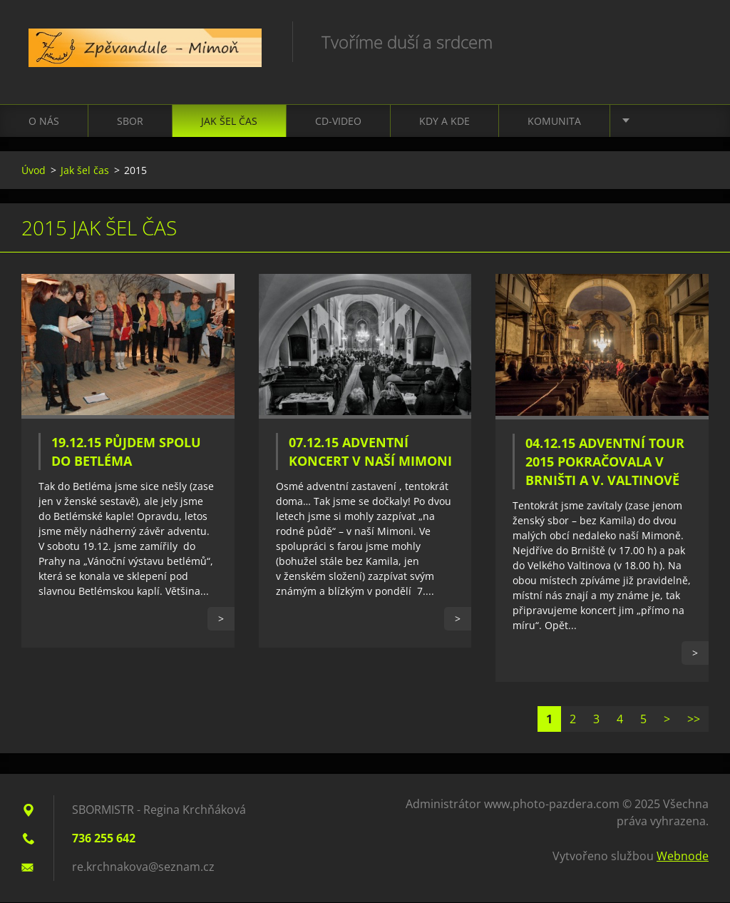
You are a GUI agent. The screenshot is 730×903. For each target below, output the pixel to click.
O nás (44, 121)
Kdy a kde (444, 121)
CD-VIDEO (338, 121)
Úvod (33, 171)
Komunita (554, 121)
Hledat (692, 41)
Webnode (683, 856)
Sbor (130, 121)
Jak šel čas (229, 121)
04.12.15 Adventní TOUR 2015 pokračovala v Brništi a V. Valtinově (604, 463)
